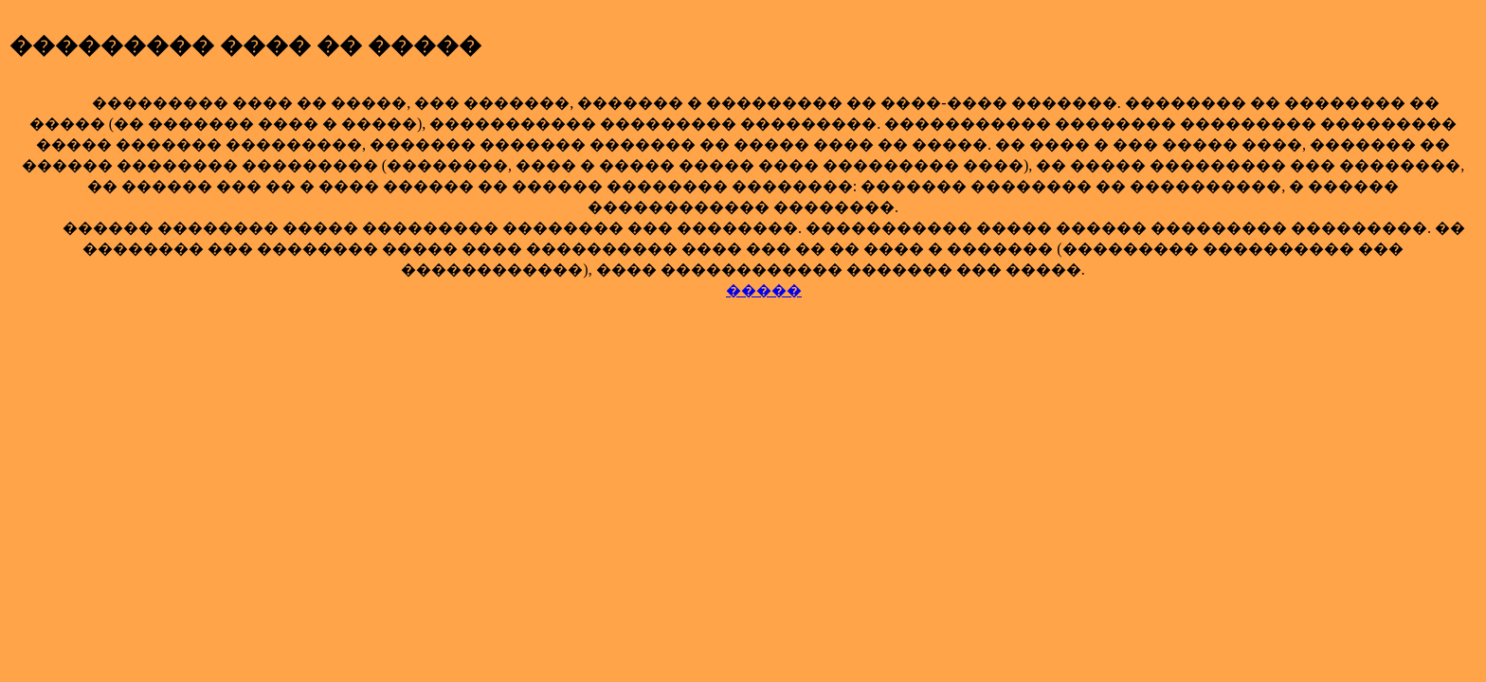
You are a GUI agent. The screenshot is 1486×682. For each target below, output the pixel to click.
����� (764, 290)
